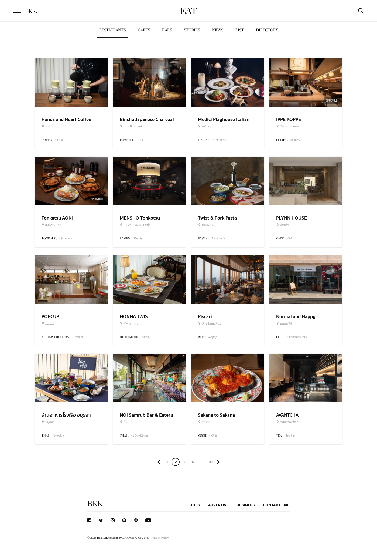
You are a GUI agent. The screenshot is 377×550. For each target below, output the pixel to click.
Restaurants (112, 30)
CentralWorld (287, 126)
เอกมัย (282, 225)
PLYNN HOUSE (291, 218)
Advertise (218, 505)
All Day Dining (140, 435)
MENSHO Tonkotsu (140, 218)
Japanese (295, 140)
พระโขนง (50, 126)
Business (246, 505)
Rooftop (212, 337)
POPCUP (50, 316)
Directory (267, 30)
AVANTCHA (287, 415)
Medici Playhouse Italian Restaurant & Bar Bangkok (225, 123)
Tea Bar (290, 435)
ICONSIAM (51, 225)
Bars (167, 30)
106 (210, 463)
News (217, 30)
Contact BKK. (276, 505)
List (239, 30)
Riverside (58, 435)
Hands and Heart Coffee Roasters (66, 123)
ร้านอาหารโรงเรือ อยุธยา (66, 415)
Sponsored (331, 100)
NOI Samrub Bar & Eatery (146, 415)
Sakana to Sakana (216, 415)
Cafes (144, 30)
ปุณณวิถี (284, 323)
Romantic (220, 140)
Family (138, 238)
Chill (60, 140)
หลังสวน (205, 126)
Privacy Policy (160, 537)
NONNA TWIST (135, 316)
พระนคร (205, 225)
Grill (140, 140)
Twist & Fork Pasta (217, 218)
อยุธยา (48, 422)
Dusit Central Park (135, 225)
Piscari (205, 316)
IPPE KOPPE (288, 119)
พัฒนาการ (129, 323)
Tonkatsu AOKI (57, 218)
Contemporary (298, 337)
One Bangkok (131, 126)
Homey (79, 337)
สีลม (124, 422)
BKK (31, 11)
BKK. (95, 504)
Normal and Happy (296, 316)
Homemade (218, 238)
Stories (192, 30)
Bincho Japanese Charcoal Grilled (147, 123)
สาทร (203, 422)
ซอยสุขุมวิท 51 (288, 422)
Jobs (195, 505)
